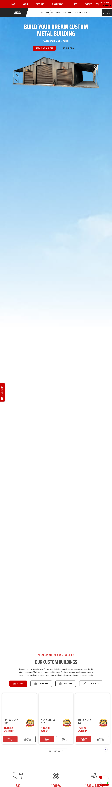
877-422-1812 (105, 5)
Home (13, 4)
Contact (88, 4)
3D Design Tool (59, 4)
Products (40, 4)
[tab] (18, 684)
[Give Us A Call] (97, 4)
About (25, 4)
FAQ (75, 4)
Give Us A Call (105, 2)
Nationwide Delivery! (56, 41)
